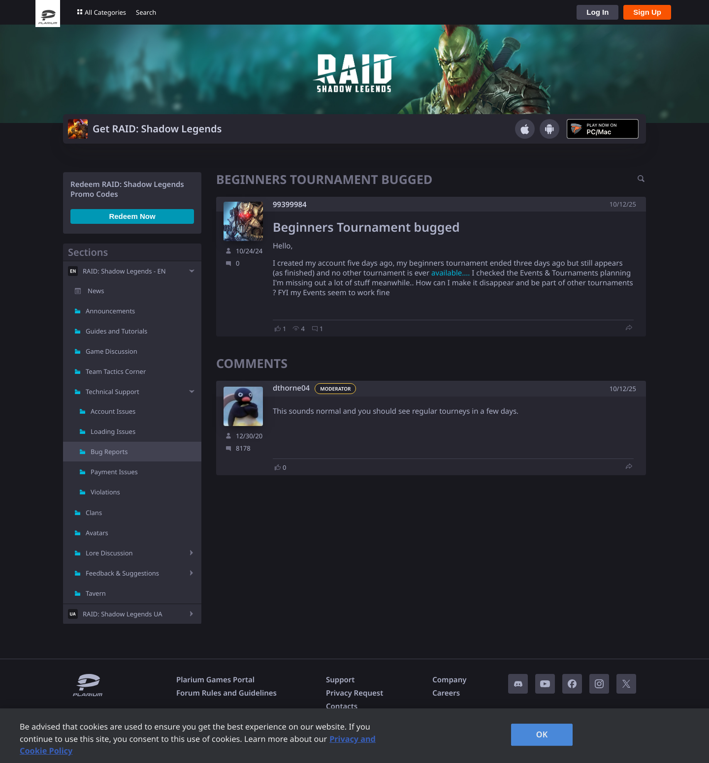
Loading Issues (113, 431)
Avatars (97, 532)
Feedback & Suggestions (122, 573)
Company (449, 680)
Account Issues (113, 411)
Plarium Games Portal (215, 680)
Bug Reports (109, 451)
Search (146, 12)
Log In (597, 12)
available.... (450, 273)
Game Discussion (111, 351)
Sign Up (647, 12)
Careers (446, 693)
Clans (94, 512)
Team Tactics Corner (116, 371)
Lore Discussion (109, 553)
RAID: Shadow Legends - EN (124, 271)
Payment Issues (114, 471)
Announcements (110, 310)
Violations (105, 492)
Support (340, 680)
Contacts (341, 706)
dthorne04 (291, 388)
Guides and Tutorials (116, 331)
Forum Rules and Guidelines (226, 693)
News (96, 290)
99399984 (290, 205)
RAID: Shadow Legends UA (122, 614)
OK (542, 734)
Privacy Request (354, 693)
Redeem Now (132, 216)
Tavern (96, 593)
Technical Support (112, 391)
